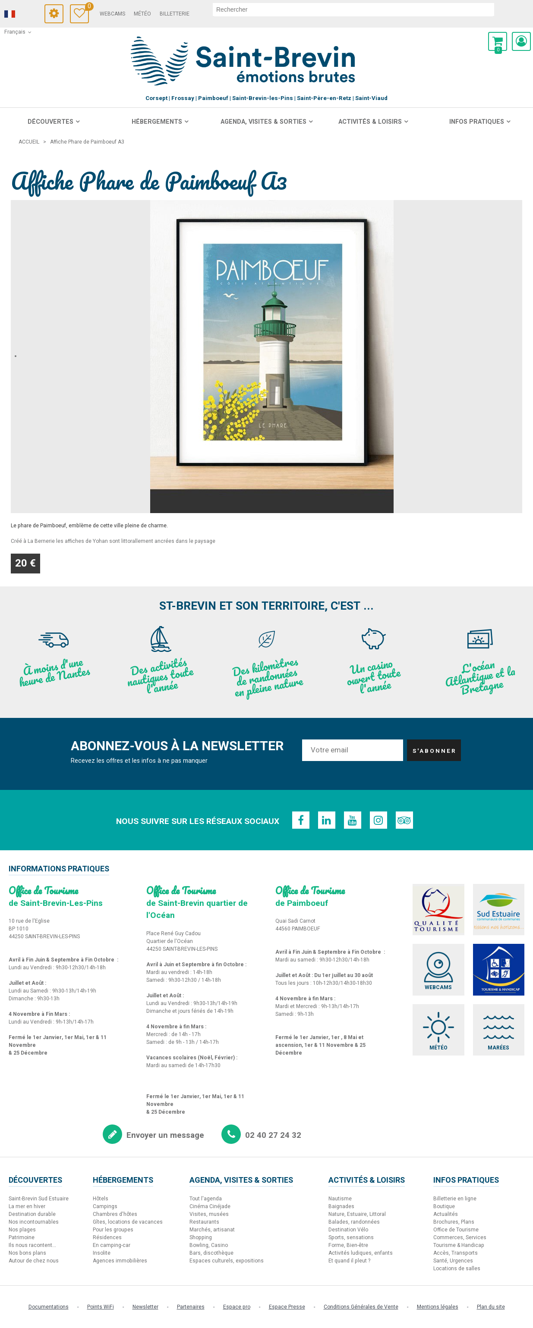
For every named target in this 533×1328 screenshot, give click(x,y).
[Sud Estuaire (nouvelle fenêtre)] (498, 909)
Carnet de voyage (87, 7)
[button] (497, 41)
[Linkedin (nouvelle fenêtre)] (326, 820)
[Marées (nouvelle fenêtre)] (498, 1030)
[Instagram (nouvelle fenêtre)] (378, 820)
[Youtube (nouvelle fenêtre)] (352, 820)
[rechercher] (353, 9)
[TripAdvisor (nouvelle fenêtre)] (404, 820)
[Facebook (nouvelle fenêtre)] (300, 820)
